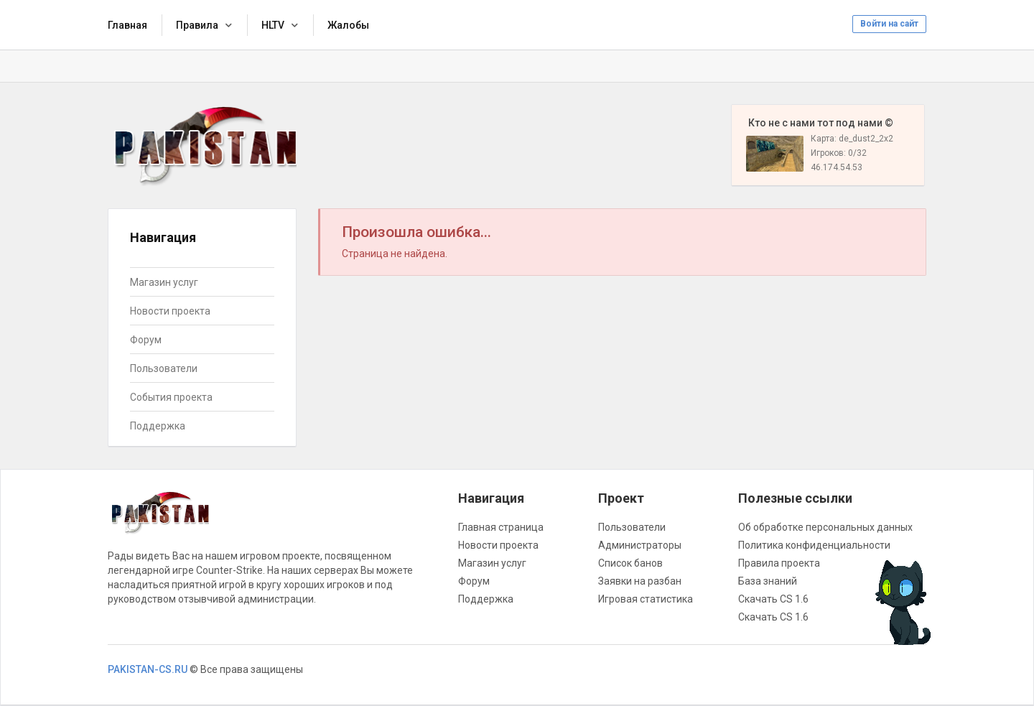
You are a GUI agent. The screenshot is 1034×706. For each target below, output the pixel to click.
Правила (197, 25)
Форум (146, 339)
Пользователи (163, 368)
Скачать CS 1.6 (773, 599)
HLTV (272, 25)
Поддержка (157, 426)
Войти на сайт (889, 24)
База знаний (767, 581)
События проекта (171, 397)
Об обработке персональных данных (825, 527)
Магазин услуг (164, 282)
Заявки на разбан (639, 581)
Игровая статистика (645, 599)
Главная (127, 25)
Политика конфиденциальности (814, 545)
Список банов (630, 563)
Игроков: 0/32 (839, 153)
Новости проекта (170, 311)
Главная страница (501, 527)
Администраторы (639, 545)
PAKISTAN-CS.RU (147, 669)
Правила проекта (779, 563)
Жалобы (348, 25)
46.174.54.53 (836, 167)
